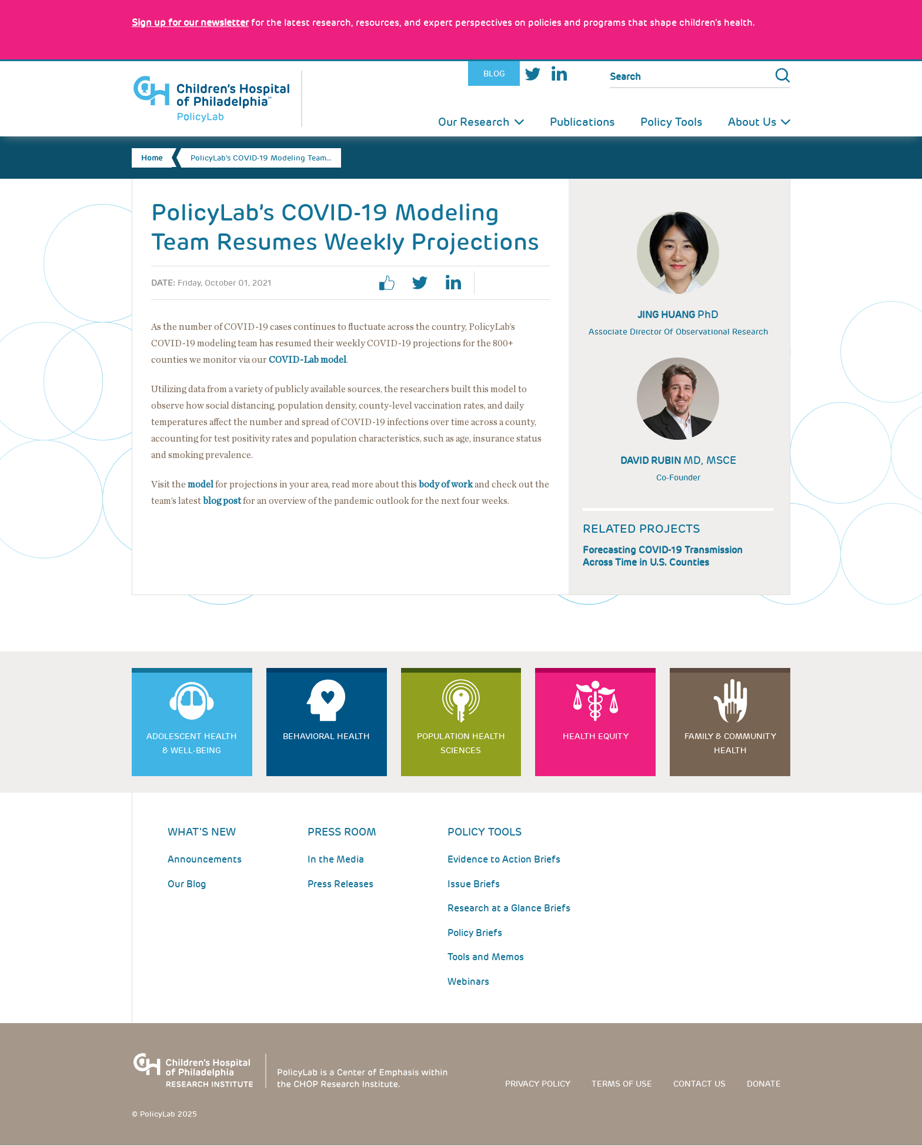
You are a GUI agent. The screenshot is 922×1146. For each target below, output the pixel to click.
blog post (222, 501)
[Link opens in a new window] (190, 22)
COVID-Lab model (307, 360)
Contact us (699, 1083)
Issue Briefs (473, 884)
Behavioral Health (326, 736)
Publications (582, 122)
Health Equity (596, 736)
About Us (752, 122)
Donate (764, 1083)
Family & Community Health (730, 743)
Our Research (474, 122)
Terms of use (622, 1083)
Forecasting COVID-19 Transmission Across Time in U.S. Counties (663, 556)
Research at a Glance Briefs (508, 908)
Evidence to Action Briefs (503, 859)
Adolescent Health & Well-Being (191, 743)
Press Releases (340, 884)
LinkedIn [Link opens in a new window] (559, 73)
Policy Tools (671, 122)
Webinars (468, 981)
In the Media (336, 859)
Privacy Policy (537, 1083)
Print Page (500, 283)
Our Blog (187, 884)
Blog (494, 73)
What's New (202, 831)
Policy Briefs (474, 933)
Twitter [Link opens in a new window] (533, 73)
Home (151, 158)
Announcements (205, 859)
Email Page (533, 283)
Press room (342, 831)
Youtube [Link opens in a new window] (584, 73)
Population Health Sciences (461, 743)
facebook (391, 283)
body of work (446, 484)
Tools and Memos (485, 957)
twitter (424, 283)
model (200, 484)
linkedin (457, 283)
